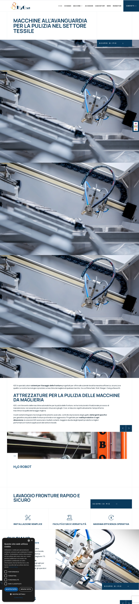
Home (60, 6)
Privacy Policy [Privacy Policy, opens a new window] (13, 567)
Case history (100, 6)
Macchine (77, 6)
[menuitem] (136, 123)
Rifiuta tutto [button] (26, 589)
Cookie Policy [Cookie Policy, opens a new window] (18, 597)
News (109, 6)
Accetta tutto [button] (11, 589)
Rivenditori (117, 6)
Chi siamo (67, 6)
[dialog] (18, 570)
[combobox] (29, 540)
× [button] (32, 540)
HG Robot (22, 466)
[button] (123, 428)
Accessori (89, 6)
